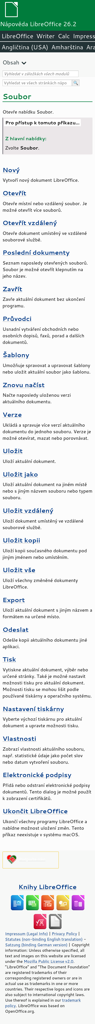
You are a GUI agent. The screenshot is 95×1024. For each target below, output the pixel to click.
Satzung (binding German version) (36, 944)
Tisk (9, 659)
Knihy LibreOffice (47, 886)
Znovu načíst (24, 384)
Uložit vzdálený (28, 510)
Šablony (16, 354)
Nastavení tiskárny (33, 708)
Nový (11, 169)
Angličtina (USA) (25, 47)
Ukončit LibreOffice (35, 811)
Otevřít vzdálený (30, 222)
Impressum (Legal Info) (26, 933)
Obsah (11, 62)
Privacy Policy (64, 933)
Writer (45, 36)
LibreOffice (17, 36)
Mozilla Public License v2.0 (48, 961)
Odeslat (16, 629)
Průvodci (17, 318)
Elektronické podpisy (37, 774)
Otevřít (14, 193)
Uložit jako (20, 474)
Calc (64, 36)
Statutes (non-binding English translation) (44, 939)
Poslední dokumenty (36, 252)
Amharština (67, 47)
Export (14, 599)
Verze (12, 414)
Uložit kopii (21, 540)
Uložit (13, 450)
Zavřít (12, 288)
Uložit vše (19, 569)
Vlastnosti (19, 738)
